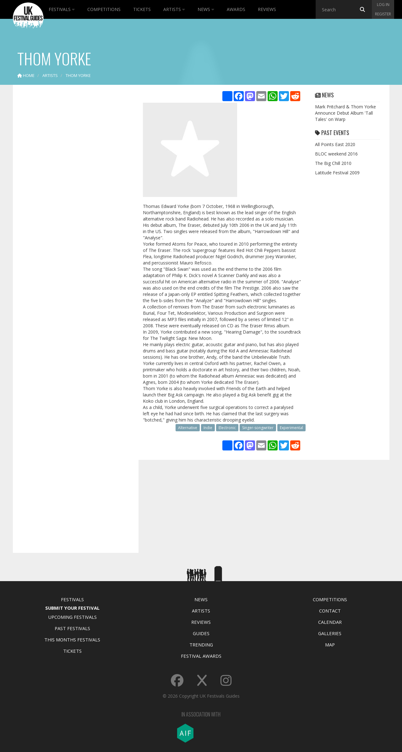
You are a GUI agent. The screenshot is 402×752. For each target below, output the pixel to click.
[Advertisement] (71, 188)
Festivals (62, 9)
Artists (174, 9)
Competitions (104, 9)
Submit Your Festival (72, 608)
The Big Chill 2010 (333, 163)
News (206, 9)
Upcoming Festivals (72, 617)
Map (330, 644)
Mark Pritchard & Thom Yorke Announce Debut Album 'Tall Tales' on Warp (345, 113)
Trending (201, 644)
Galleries (329, 633)
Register (383, 14)
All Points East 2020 (335, 144)
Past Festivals (72, 628)
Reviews (267, 9)
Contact (330, 611)
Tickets (142, 9)
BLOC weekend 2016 (336, 154)
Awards (236, 9)
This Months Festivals (72, 639)
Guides (201, 633)
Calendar (330, 622)
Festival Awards (201, 656)
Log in (383, 4)
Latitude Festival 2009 (337, 173)
